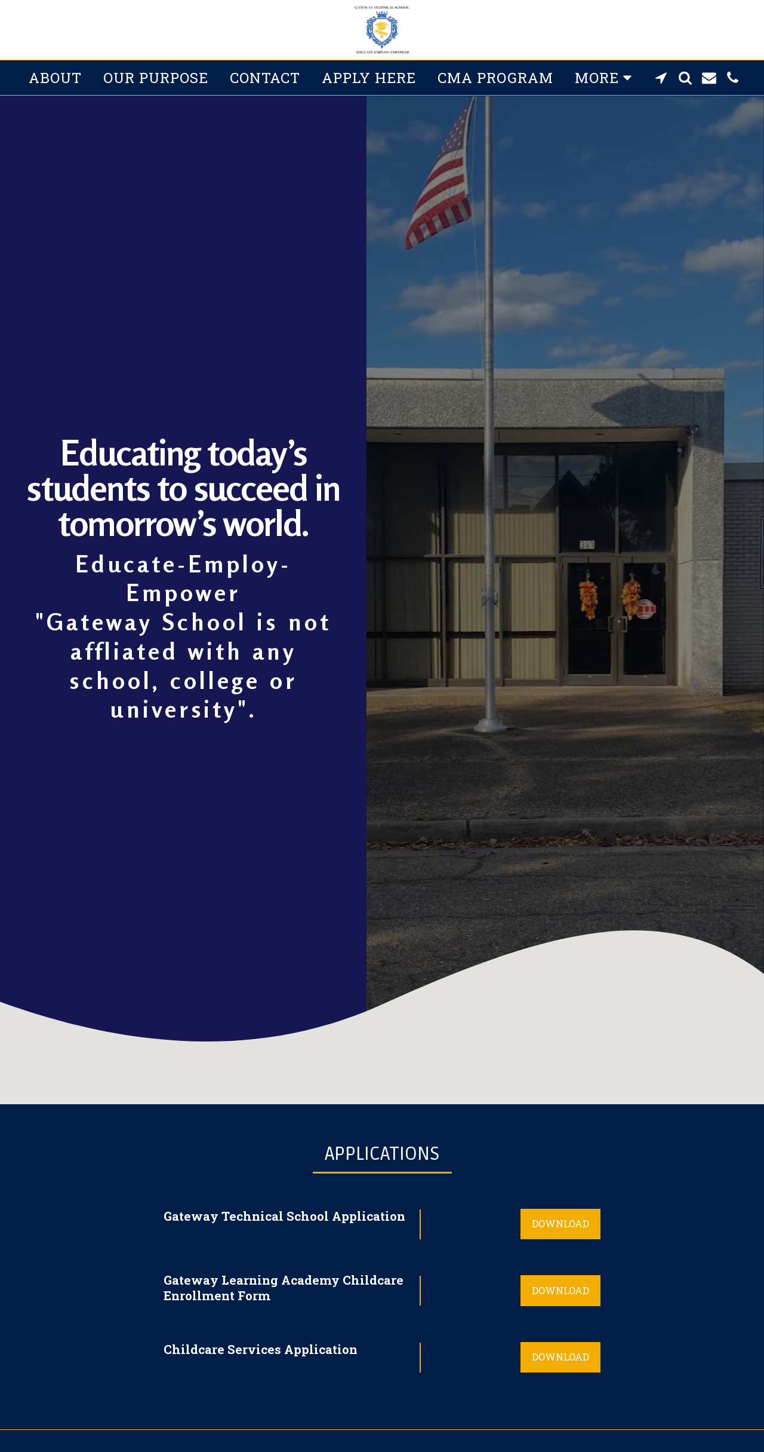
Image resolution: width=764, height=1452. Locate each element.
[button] (661, 78)
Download (560, 1223)
